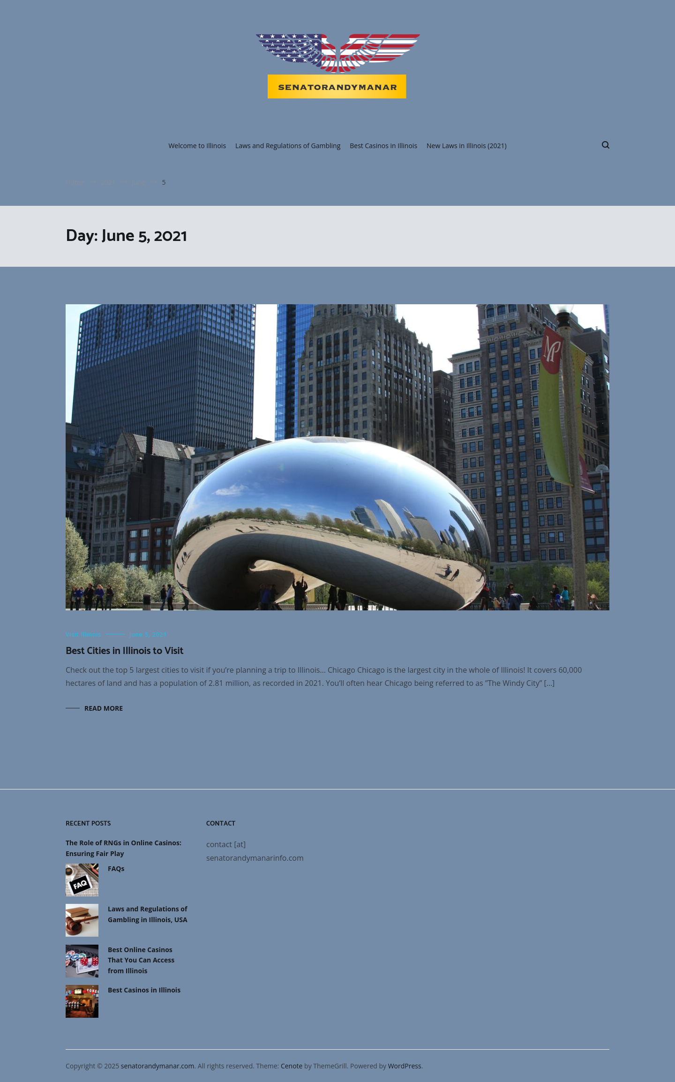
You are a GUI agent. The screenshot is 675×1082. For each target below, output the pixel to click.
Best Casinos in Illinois (383, 145)
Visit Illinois (83, 635)
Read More (103, 708)
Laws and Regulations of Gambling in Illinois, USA (148, 914)
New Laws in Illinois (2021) (467, 145)
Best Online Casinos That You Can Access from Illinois (141, 960)
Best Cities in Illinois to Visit (125, 651)
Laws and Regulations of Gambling (287, 145)
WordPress (404, 1065)
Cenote (292, 1065)
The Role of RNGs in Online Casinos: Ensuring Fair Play (123, 847)
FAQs (116, 868)
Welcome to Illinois (197, 145)
